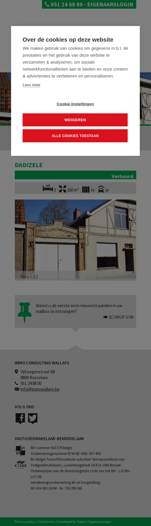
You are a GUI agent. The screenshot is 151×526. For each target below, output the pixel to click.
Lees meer (31, 85)
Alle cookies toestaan (75, 136)
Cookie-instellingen (75, 104)
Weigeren (75, 120)
